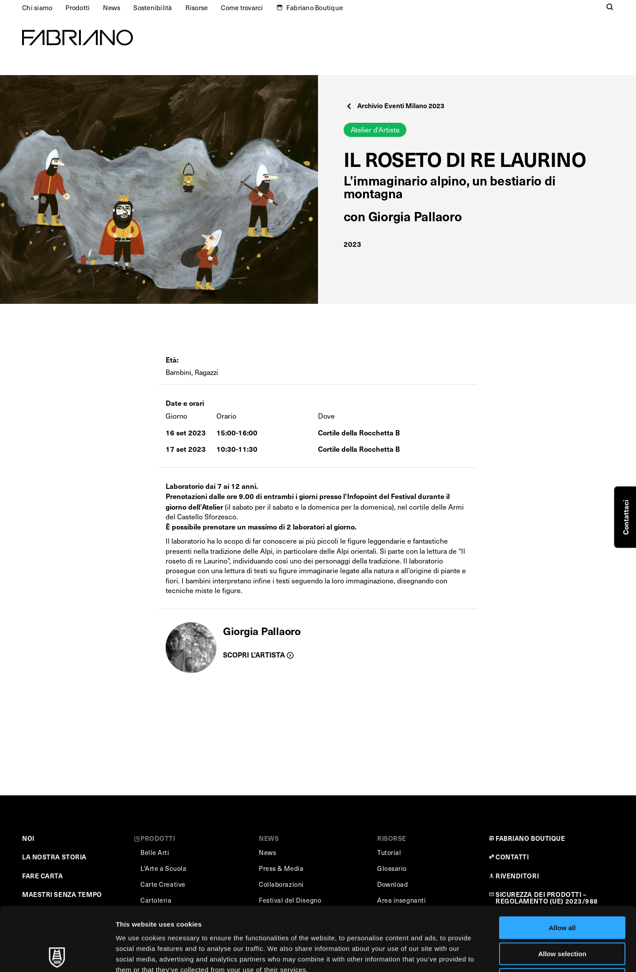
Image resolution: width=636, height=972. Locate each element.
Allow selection (562, 890)
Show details (463, 954)
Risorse (197, 7)
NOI (28, 838)
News (111, 7)
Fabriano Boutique (314, 7)
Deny (562, 915)
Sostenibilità (152, 7)
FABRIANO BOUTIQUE (530, 838)
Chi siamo (37, 7)
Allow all (562, 864)
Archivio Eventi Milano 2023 (395, 105)
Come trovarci (242, 7)
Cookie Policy (403, 916)
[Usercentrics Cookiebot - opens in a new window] (57, 954)
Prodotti (77, 7)
